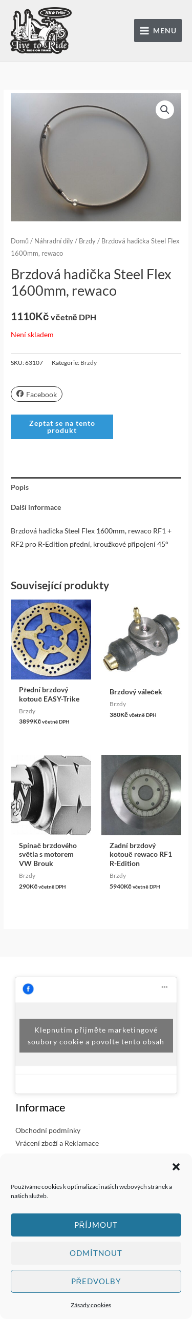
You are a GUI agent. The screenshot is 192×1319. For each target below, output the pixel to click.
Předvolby (96, 1281)
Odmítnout (96, 1253)
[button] (176, 1167)
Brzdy (87, 241)
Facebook (36, 394)
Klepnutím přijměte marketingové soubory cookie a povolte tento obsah (96, 1035)
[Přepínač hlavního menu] (158, 30)
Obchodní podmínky (47, 1130)
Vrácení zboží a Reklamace (57, 1143)
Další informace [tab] (36, 507)
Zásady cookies (91, 1305)
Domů (20, 241)
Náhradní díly (53, 241)
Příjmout (96, 1224)
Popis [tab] (20, 487)
